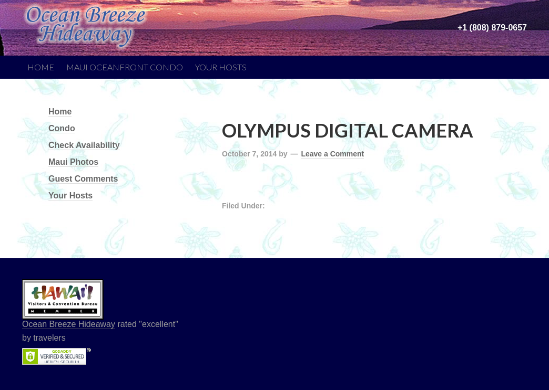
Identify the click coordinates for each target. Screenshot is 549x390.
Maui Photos (73, 161)
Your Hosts (221, 67)
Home (40, 67)
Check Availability (84, 145)
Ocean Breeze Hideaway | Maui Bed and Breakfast (101, 21)
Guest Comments (83, 178)
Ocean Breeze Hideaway (68, 324)
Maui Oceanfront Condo (124, 67)
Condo (61, 128)
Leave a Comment (332, 154)
